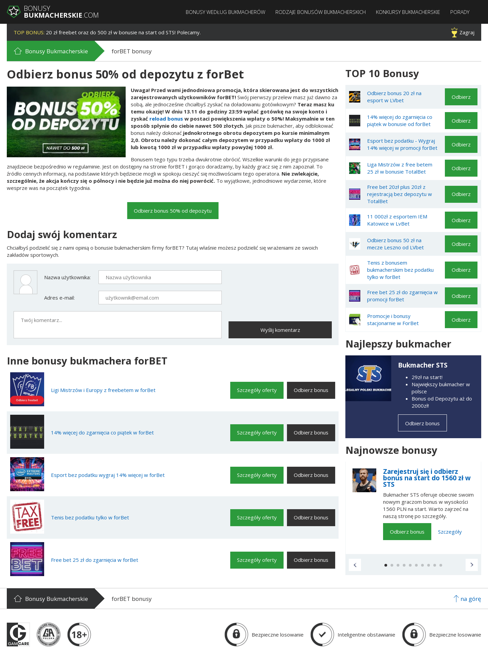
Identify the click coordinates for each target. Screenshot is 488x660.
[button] (355, 565)
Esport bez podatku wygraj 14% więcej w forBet (108, 474)
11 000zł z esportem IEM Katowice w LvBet (397, 220)
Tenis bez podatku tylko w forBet (90, 517)
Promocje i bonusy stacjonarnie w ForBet (393, 319)
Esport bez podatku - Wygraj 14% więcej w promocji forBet (402, 144)
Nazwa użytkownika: (67, 277)
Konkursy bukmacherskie (408, 12)
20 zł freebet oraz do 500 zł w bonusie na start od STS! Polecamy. (107, 32)
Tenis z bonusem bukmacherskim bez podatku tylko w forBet (400, 269)
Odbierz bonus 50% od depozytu (173, 210)
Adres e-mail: (59, 297)
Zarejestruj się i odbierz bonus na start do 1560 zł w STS (427, 478)
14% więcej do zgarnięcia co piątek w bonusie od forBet (399, 120)
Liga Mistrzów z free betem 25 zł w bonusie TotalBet (399, 168)
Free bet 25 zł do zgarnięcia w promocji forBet (402, 296)
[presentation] (280, 283)
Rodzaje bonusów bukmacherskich (320, 12)
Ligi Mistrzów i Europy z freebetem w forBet (103, 390)
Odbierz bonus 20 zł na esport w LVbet (394, 97)
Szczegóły (450, 531)
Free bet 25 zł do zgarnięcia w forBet (94, 559)
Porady (459, 12)
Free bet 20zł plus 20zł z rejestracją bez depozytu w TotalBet (399, 193)
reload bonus (166, 118)
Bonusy (61, 12)
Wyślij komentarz (280, 329)
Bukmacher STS (423, 365)
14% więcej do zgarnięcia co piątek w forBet (102, 432)
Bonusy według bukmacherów (225, 12)
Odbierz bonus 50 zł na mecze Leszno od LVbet (395, 244)
